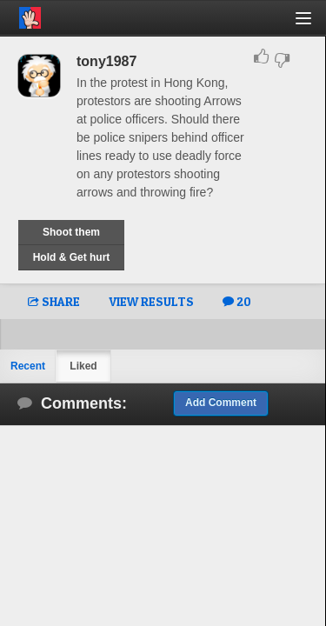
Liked (83, 366)
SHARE (54, 301)
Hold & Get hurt (71, 257)
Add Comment (220, 402)
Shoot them (71, 232)
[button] (313, 24)
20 (237, 301)
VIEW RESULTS (151, 301)
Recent (27, 366)
